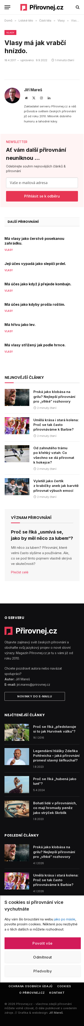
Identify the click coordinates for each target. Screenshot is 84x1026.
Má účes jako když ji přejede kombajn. (37, 284)
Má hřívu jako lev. (20, 324)
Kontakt (57, 992)
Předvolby (42, 971)
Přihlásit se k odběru (42, 196)
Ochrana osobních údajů (30, 986)
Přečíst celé (19, 572)
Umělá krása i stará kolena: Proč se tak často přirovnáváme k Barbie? (56, 425)
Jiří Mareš (33, 90)
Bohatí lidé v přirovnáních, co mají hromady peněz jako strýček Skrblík (55, 808)
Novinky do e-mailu (34, 696)
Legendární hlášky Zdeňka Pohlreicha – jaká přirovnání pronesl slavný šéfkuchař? (56, 756)
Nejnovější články (24, 377)
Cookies (64, 986)
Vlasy (10, 32)
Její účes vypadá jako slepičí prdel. (35, 263)
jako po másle (64, 919)
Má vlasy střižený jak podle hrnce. (35, 345)
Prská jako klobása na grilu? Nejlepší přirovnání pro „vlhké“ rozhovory (54, 396)
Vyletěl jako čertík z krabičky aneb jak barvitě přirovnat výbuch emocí (56, 486)
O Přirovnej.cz (32, 992)
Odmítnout (42, 957)
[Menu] (7, 7)
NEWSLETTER (16, 142)
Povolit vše (42, 943)
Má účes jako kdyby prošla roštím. (34, 304)
